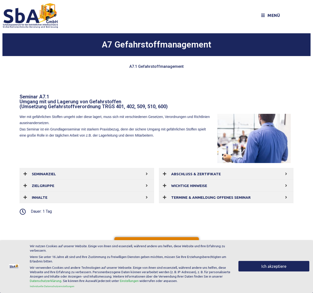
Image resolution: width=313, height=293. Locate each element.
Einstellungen (129, 279)
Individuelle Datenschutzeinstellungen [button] (52, 285)
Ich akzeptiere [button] (273, 265)
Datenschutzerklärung (45, 279)
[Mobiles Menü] (270, 15)
